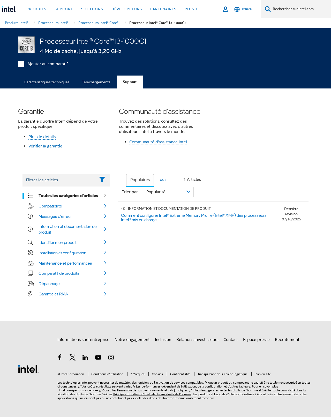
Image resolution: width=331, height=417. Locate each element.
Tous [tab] (162, 179)
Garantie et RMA (53, 293)
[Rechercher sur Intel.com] (301, 9)
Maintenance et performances (65, 263)
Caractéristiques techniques (47, 82)
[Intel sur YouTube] (98, 358)
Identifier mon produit (58, 242)
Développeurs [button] (126, 9)
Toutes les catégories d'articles (68, 195)
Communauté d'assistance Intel (158, 142)
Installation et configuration (62, 252)
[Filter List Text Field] (59, 180)
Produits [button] (36, 9)
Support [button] (64, 9)
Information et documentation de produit (68, 229)
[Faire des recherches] (268, 9)
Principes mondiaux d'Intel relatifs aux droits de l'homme (152, 394)
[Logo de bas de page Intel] (28, 368)
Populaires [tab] (140, 179)
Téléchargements (96, 82)
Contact (230, 339)
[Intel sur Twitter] (72, 358)
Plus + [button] (191, 9)
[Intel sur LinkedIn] (85, 358)
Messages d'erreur (55, 216)
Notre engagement (132, 339)
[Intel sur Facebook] (59, 358)
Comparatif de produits (59, 273)
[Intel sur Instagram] (111, 358)
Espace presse (256, 339)
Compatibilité (50, 206)
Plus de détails (42, 136)
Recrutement (287, 339)
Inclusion (163, 339)
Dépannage (49, 283)
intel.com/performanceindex (78, 390)
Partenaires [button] (163, 9)
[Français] (243, 9)
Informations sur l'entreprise (83, 339)
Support (130, 81)
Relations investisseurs (197, 339)
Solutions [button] (92, 9)
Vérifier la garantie (45, 146)
